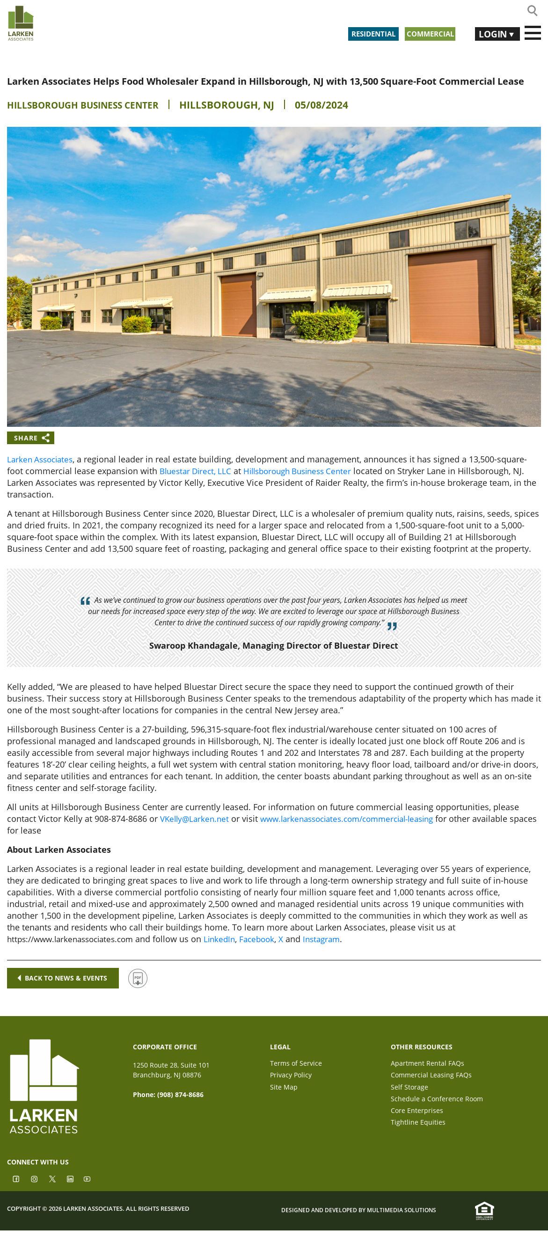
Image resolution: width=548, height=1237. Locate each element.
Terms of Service (296, 1063)
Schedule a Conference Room (437, 1102)
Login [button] (489, 33)
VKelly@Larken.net (196, 818)
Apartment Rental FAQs (427, 1063)
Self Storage (409, 1089)
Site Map (284, 1089)
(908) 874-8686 (180, 1094)
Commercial (428, 33)
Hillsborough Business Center (91, 104)
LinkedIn (230, 938)
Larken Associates (42, 459)
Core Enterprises (417, 1116)
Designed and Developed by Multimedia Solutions (358, 1217)
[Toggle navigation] (533, 33)
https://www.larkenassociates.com (75, 938)
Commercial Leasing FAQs (431, 1076)
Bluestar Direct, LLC (198, 470)
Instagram (337, 938)
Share (26, 437)
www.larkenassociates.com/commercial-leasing (358, 818)
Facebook (270, 938)
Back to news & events (63, 977)
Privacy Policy (291, 1076)
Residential (360, 33)
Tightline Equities (418, 1129)
